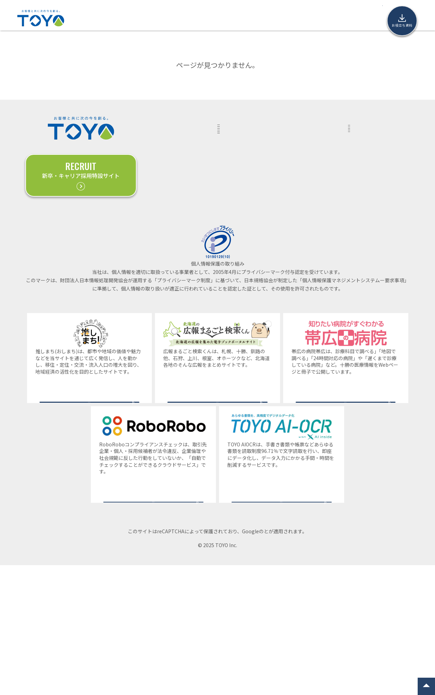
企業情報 (275, 18)
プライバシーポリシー (254, 661)
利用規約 (293, 661)
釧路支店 (362, 262)
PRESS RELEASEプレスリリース (301, 151)
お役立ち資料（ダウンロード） (367, 181)
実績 (127, 18)
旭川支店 (362, 273)
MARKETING (236, 144)
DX (225, 155)
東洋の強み (186, 18)
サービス (153, 18)
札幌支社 (362, 250)
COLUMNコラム (293, 126)
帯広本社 (362, 239)
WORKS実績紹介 (162, 126)
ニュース (244, 18)
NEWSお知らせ (292, 176)
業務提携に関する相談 (372, 161)
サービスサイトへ (89, 503)
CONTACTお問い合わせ (362, 126)
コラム (216, 18)
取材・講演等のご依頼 (372, 146)
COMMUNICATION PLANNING (242, 183)
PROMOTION (236, 199)
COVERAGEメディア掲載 (297, 201)
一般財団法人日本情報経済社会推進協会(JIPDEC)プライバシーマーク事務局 (218, 395)
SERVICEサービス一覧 (231, 126)
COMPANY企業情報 (359, 221)
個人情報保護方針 (367, 201)
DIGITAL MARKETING (246, 166)
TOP (107, 18)
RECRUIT (232, 210)
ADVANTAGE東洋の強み (166, 151)
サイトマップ (367, 285)
